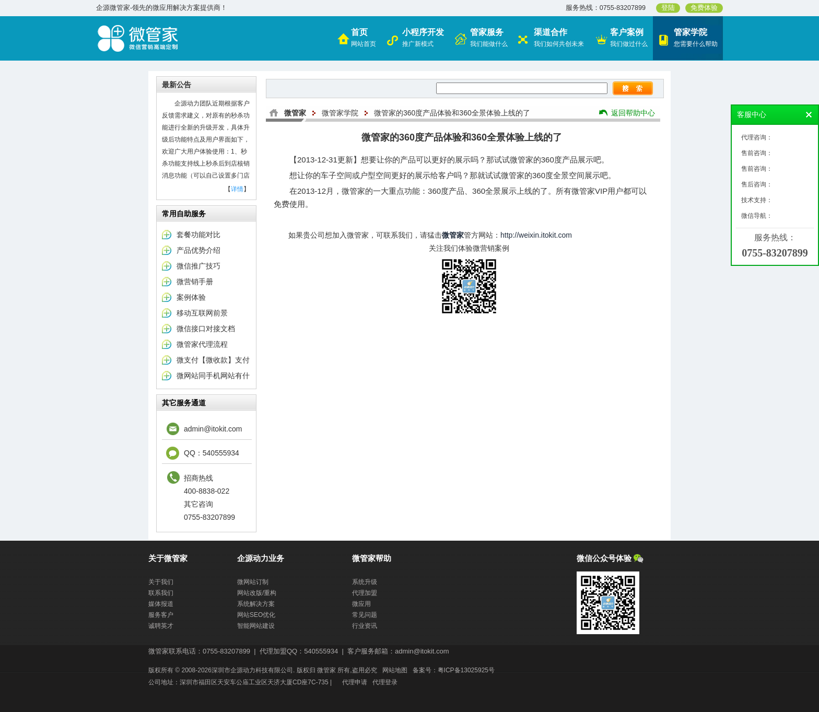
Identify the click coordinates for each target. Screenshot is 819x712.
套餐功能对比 (198, 234)
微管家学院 (340, 113)
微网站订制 (252, 582)
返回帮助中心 (633, 113)
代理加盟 (364, 593)
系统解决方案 (256, 604)
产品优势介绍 (198, 250)
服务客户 (160, 614)
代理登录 (384, 682)
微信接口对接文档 (206, 328)
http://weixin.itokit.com (536, 235)
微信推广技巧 (198, 266)
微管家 (295, 113)
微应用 (361, 604)
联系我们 (160, 593)
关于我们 (160, 582)
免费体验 (704, 7)
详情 (237, 189)
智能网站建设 (256, 625)
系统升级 (364, 582)
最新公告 (176, 84)
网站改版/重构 (256, 593)
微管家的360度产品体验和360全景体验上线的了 (452, 113)
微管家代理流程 (202, 344)
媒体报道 (160, 604)
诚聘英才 (160, 625)
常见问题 (364, 614)
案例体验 (191, 297)
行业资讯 (364, 625)
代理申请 (354, 682)
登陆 (668, 7)
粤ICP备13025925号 (466, 670)
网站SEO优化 (256, 614)
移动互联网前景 (202, 313)
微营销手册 (195, 281)
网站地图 (394, 670)
